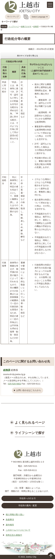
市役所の (27, 505)
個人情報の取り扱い (15, 514)
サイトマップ (13, 17)
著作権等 (10, 525)
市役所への (27, 498)
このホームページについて (18, 530)
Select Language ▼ (40, 17)
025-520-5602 (14, 384)
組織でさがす (26, 26)
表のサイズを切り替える (27, 56)
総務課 (36, 26)
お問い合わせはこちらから (28, 390)
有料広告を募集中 (14, 535)
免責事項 (10, 519)
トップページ (13, 26)
